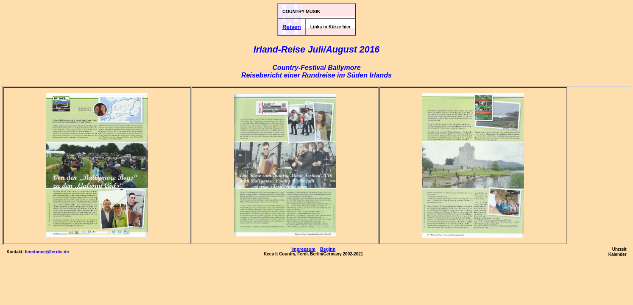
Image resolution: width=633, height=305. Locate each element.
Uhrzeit (619, 249)
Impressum (303, 249)
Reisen (291, 27)
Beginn (327, 249)
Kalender (617, 254)
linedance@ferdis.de (47, 251)
